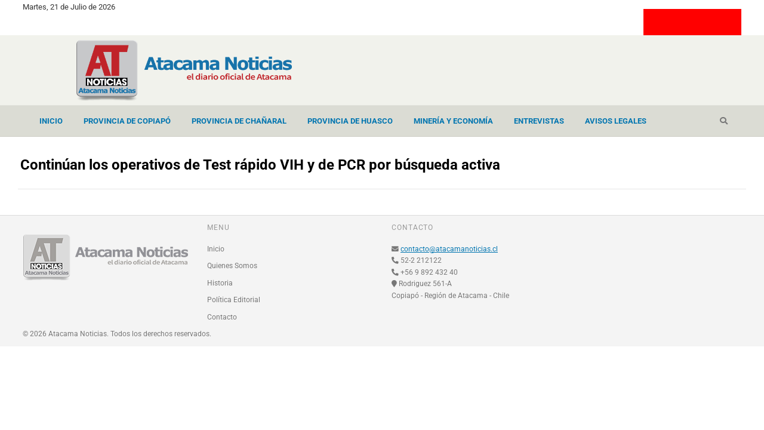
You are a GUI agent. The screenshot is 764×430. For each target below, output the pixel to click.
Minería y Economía (453, 120)
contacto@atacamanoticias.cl (449, 249)
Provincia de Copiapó (127, 120)
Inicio (51, 120)
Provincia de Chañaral (239, 120)
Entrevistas (539, 120)
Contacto (222, 317)
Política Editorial (233, 300)
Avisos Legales (615, 120)
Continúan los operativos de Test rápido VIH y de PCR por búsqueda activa (260, 164)
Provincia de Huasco (350, 120)
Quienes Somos (232, 266)
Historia (220, 283)
